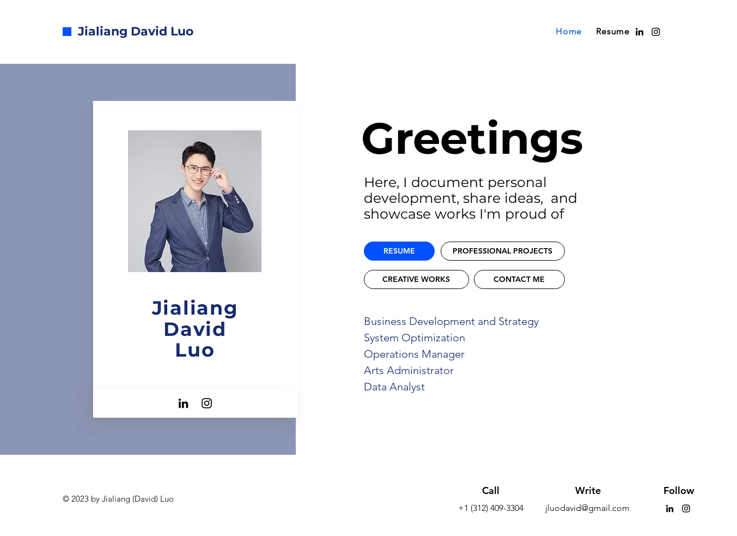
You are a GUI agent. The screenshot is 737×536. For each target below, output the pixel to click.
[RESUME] (399, 251)
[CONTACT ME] (519, 279)
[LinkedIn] (183, 403)
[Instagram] (655, 31)
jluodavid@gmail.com (587, 508)
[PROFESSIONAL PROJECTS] (503, 251)
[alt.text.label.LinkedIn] (639, 31)
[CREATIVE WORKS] (416, 279)
